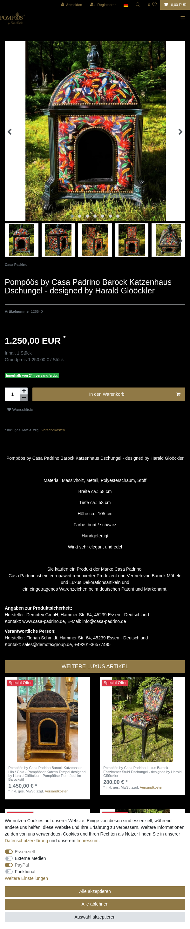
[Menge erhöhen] (24, 391)
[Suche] (138, 5)
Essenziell (25, 851)
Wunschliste (20, 409)
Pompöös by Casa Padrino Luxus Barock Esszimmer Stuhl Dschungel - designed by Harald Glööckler (142, 772)
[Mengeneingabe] (12, 394)
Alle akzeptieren (95, 891)
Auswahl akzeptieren (94, 916)
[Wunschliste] (152, 5)
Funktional (25, 871)
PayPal (22, 865)
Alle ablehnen (95, 904)
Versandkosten (52, 430)
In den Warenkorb (134, 394)
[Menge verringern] (24, 397)
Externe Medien (30, 858)
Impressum (87, 840)
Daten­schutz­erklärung (26, 840)
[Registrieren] (103, 5)
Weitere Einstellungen (26, 878)
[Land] (126, 5)
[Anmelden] (71, 5)
